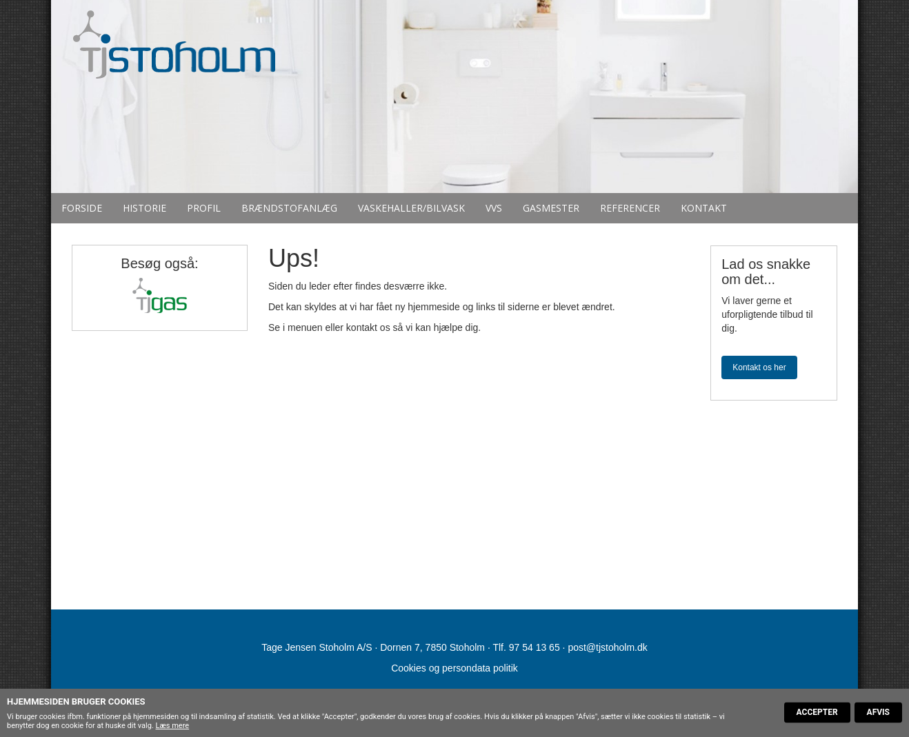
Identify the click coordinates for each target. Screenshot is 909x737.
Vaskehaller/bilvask (411, 207)
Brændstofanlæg (289, 207)
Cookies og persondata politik (454, 668)
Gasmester (551, 207)
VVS (494, 207)
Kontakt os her (759, 367)
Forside (81, 207)
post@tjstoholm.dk (607, 647)
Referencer (630, 207)
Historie (144, 207)
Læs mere (173, 725)
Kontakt (704, 207)
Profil (204, 207)
